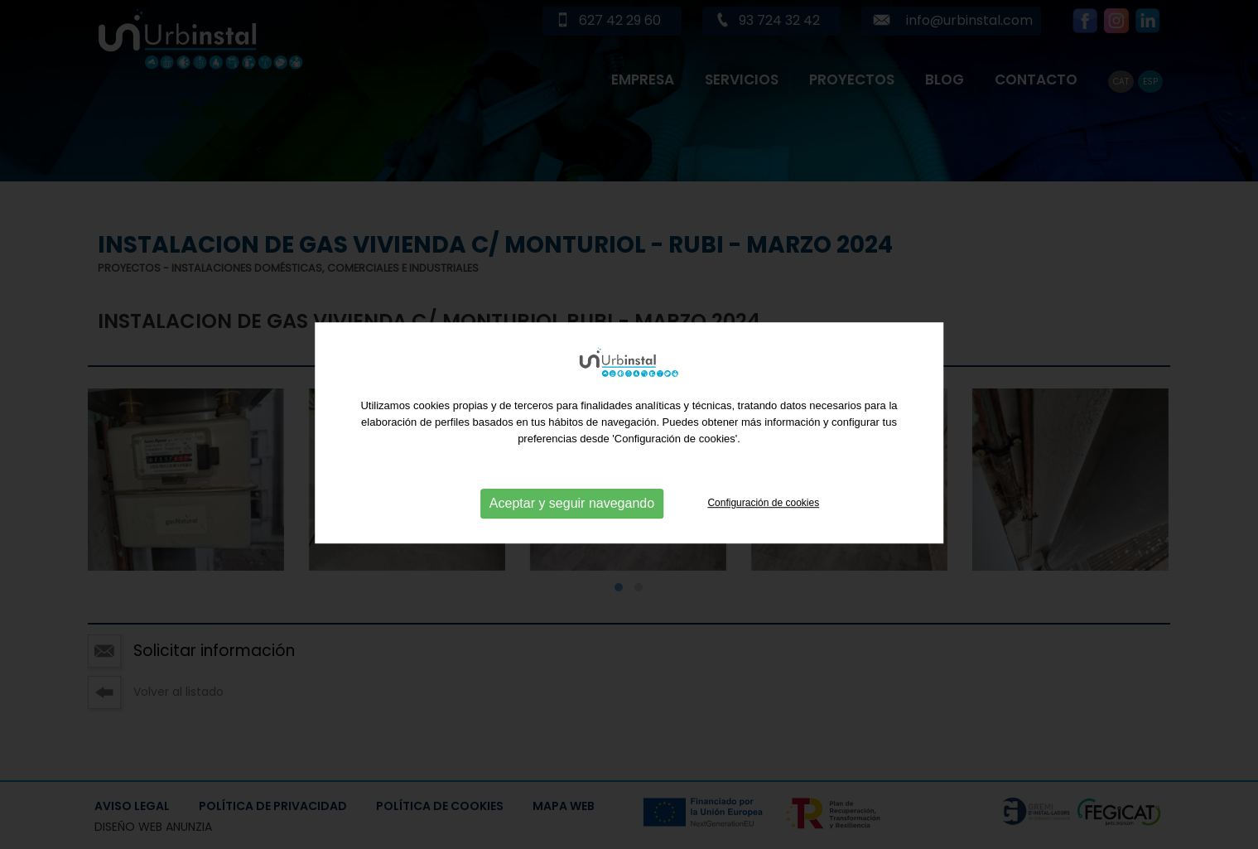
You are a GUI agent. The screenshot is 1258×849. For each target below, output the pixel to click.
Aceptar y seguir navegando (571, 545)
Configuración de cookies (763, 545)
